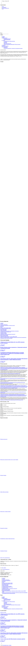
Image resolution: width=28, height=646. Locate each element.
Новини (3, 37)
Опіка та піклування (5, 585)
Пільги (3, 582)
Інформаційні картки (7, 39)
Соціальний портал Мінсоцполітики (9, 41)
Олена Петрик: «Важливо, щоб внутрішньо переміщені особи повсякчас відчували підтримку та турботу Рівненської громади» (14, 359)
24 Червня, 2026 (2, 361)
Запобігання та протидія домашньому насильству (9, 588)
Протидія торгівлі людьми (6, 589)
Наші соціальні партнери (6, 590)
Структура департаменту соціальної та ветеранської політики (13, 48)
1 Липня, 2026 (2, 344)
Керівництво (6, 47)
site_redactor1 (2, 345)
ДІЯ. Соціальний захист (7, 43)
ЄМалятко (5, 42)
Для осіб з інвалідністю (5, 579)
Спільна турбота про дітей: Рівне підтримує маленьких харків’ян (12, 638)
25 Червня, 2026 (2, 356)
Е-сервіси (3, 40)
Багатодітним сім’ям (5, 584)
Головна (3, 36)
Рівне (3, 6)
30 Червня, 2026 (2, 622)
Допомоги (3, 578)
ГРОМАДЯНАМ (4, 598)
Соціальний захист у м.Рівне (7, 645)
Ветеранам (3, 581)
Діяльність (3, 45)
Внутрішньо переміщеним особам (7, 583)
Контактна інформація (7, 38)
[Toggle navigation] (0, 32)
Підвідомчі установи (5, 606)
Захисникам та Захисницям (6, 580)
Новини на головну (3, 612)
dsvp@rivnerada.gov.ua (5, 8)
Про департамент (4, 46)
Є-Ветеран (5, 602)
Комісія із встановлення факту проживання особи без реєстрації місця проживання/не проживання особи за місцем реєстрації (14, 593)
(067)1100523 (4, 7)
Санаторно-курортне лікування (7, 586)
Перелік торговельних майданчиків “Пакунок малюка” (12, 44)
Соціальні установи (5, 587)
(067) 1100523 (4, 567)
